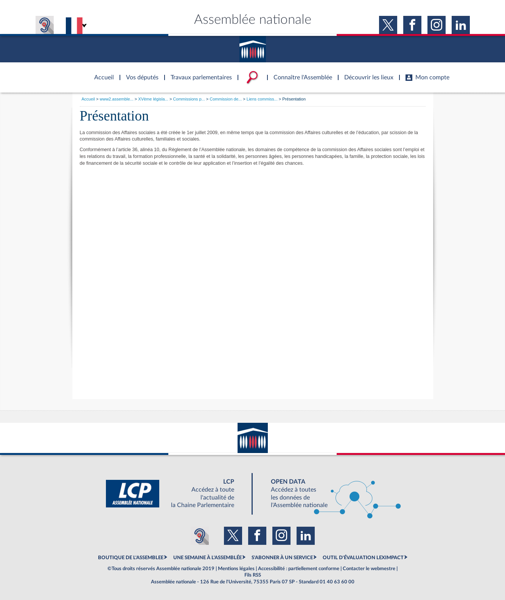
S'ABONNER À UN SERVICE (282, 557)
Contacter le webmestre (369, 568)
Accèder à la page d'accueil (101, 73)
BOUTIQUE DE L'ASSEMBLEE (130, 557)
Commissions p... (189, 99)
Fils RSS (252, 575)
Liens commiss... (262, 99)
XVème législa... (153, 99)
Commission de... (226, 99)
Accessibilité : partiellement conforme (298, 568)
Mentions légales (236, 568)
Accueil (88, 99)
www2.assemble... (117, 99)
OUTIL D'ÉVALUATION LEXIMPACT (363, 557)
